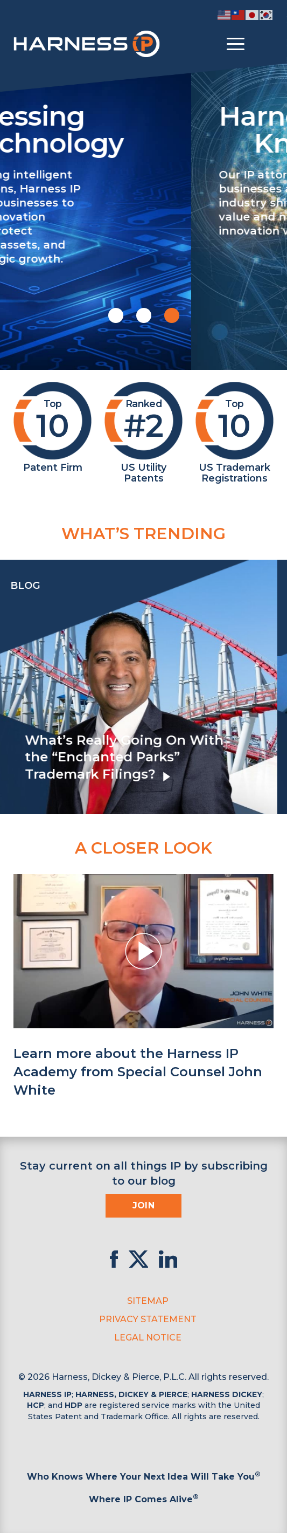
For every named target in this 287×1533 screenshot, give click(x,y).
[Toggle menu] (235, 44)
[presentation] (10, 687)
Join (143, 1205)
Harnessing (150, 128)
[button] (116, 315)
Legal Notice (147, 1337)
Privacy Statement (148, 1319)
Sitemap (148, 1301)
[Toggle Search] (264, 44)
